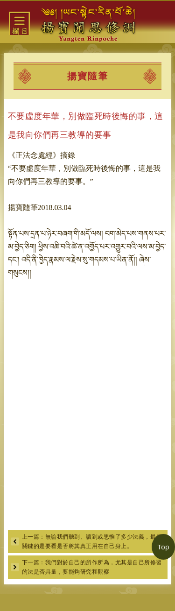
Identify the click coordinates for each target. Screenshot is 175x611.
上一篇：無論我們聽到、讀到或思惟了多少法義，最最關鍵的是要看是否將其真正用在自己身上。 (92, 541)
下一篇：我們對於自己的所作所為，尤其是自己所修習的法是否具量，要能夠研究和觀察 (92, 567)
